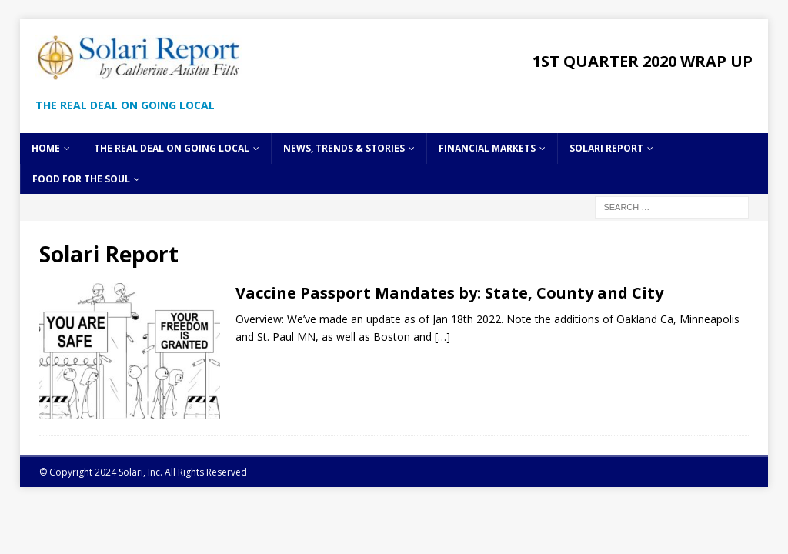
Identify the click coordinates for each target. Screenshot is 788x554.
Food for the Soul (81, 178)
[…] (442, 336)
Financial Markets (487, 148)
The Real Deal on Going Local (171, 148)
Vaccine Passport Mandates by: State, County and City (449, 292)
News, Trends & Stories (344, 148)
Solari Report (606, 148)
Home (46, 148)
